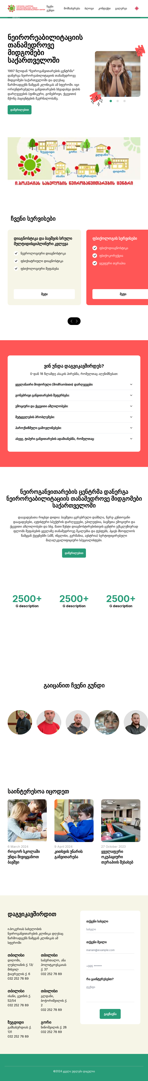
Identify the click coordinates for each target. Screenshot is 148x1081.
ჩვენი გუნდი (50, 8)
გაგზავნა (110, 1012)
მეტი (44, 293)
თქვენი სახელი (97, 920)
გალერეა (121, 8)
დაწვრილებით (19, 108)
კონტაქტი (104, 8)
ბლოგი (89, 8)
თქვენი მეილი (96, 941)
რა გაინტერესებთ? (100, 978)
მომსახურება (72, 8)
